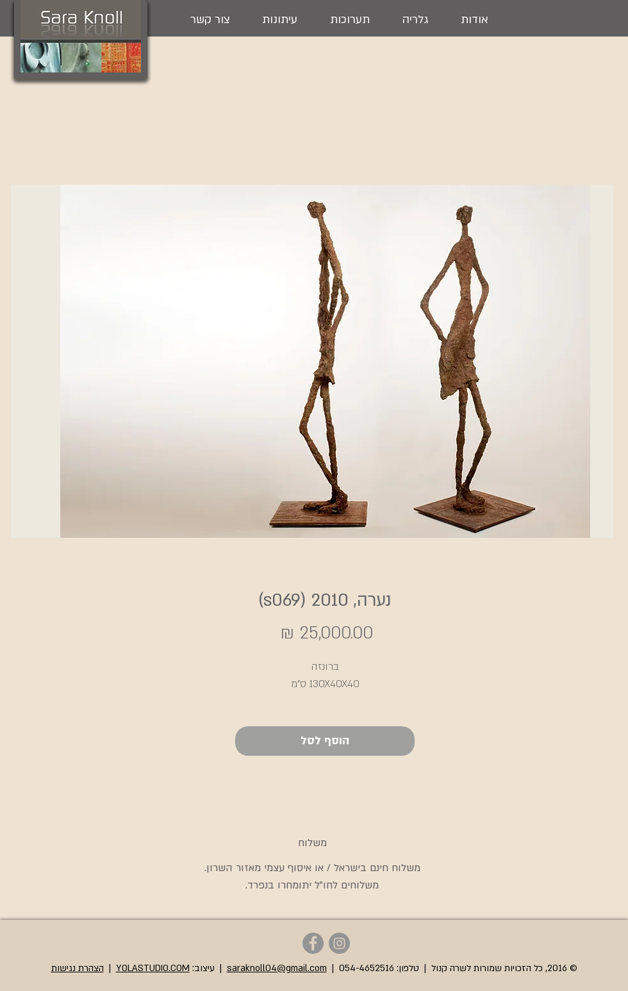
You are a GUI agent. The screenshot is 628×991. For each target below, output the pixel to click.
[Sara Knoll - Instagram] (339, 943)
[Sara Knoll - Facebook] (313, 943)
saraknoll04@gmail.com (277, 968)
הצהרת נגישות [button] (77, 968)
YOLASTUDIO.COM (153, 968)
